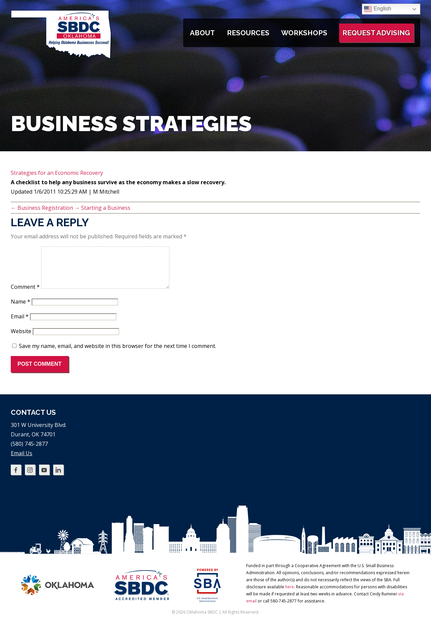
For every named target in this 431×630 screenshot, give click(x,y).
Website (21, 339)
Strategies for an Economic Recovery (57, 172)
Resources (248, 33)
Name (20, 309)
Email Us (21, 461)
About (202, 33)
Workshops (304, 33)
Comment (25, 295)
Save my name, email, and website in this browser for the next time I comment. (117, 354)
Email (20, 324)
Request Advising (376, 33)
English (377, 9)
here (289, 595)
